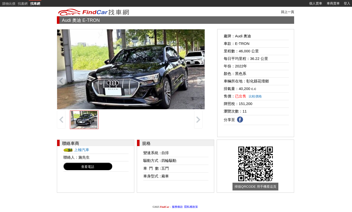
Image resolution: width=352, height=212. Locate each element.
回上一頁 (287, 12)
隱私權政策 (191, 206)
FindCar (164, 206)
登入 (347, 3)
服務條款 (177, 206)
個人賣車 (315, 3)
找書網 (23, 4)
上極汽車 (81, 150)
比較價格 (255, 96)
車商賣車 (333, 3)
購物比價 (8, 4)
